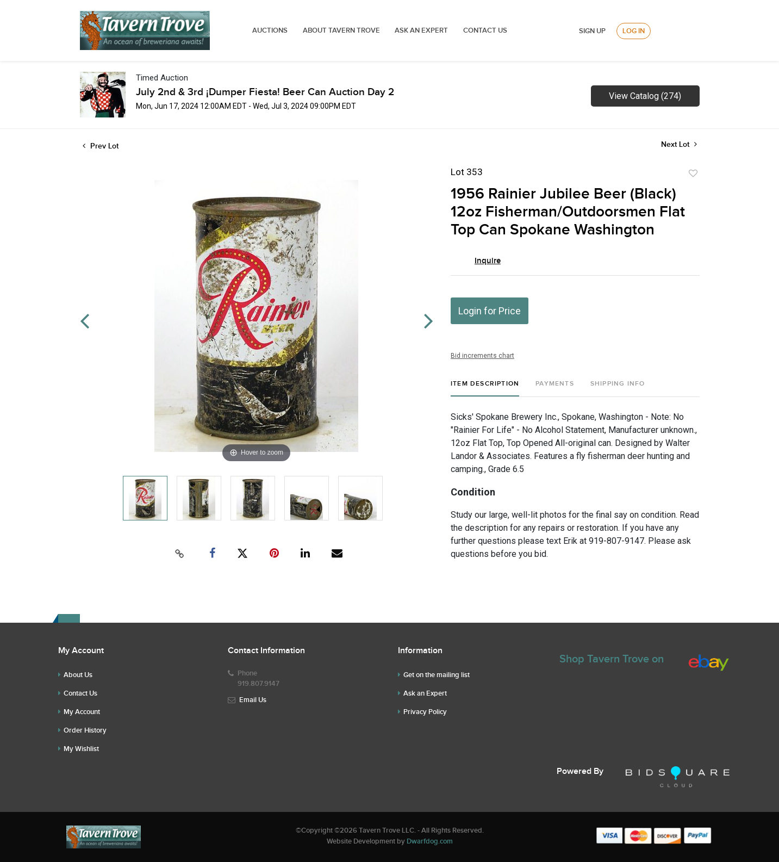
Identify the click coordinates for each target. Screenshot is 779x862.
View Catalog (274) (645, 96)
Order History (85, 730)
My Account (82, 712)
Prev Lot (101, 146)
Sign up (592, 31)
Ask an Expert (425, 693)
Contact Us (485, 30)
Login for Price (489, 311)
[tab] (485, 388)
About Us (78, 675)
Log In (633, 31)
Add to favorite (693, 173)
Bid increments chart (482, 355)
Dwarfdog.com (430, 841)
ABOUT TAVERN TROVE (342, 30)
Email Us (252, 700)
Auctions (270, 30)
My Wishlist (81, 749)
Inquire (488, 261)
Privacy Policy (425, 712)
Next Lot (679, 144)
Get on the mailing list (436, 675)
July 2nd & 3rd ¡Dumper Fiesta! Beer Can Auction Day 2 (265, 92)
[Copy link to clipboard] (179, 553)
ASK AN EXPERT (421, 30)
